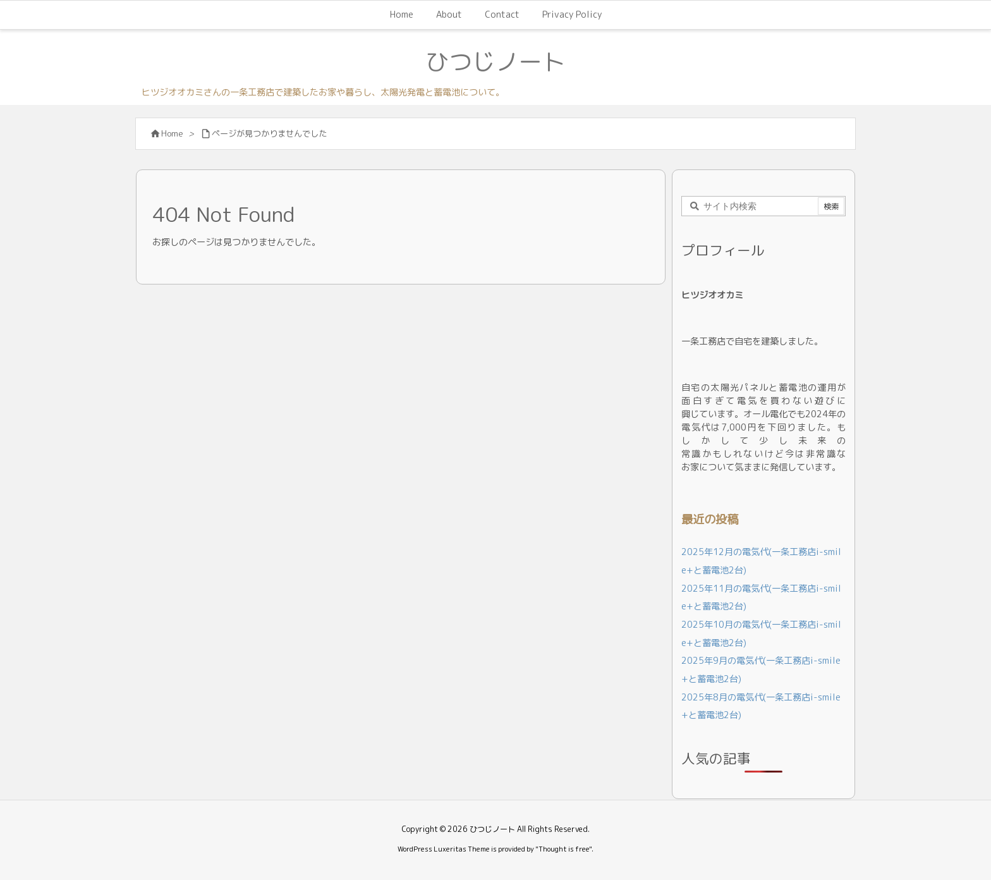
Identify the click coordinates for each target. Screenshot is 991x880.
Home (172, 133)
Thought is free (563, 849)
